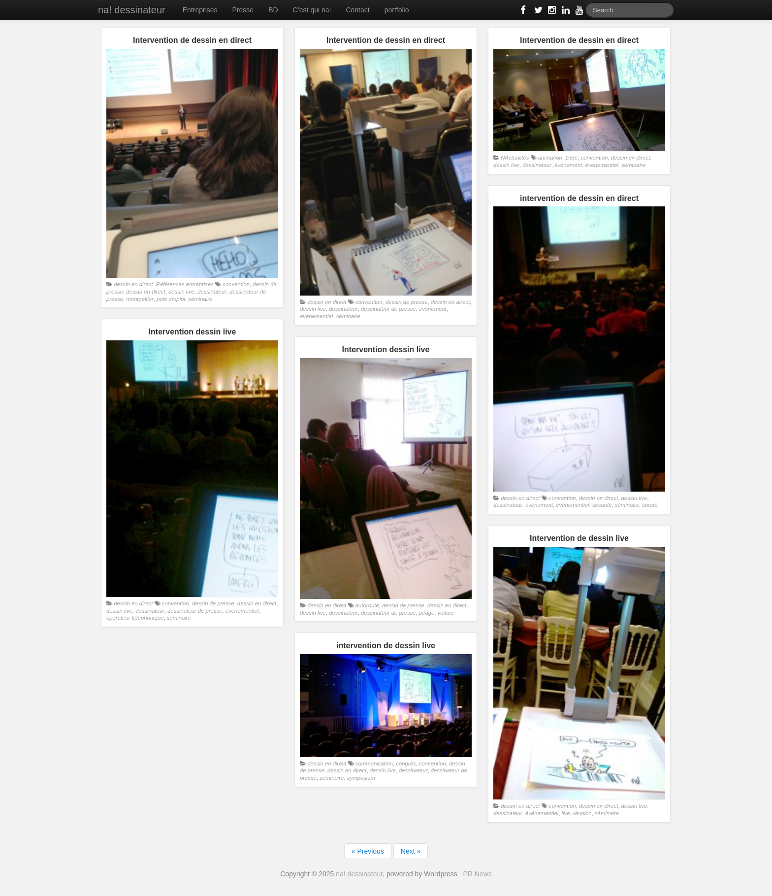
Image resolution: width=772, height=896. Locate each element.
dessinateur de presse (388, 309)
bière (571, 158)
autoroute (367, 605)
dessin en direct (133, 284)
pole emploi (171, 299)
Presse (243, 10)
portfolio (397, 10)
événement (433, 309)
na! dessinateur (131, 9)
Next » (410, 851)
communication (374, 763)
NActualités (515, 158)
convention (236, 284)
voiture (446, 613)
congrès (406, 763)
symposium (361, 778)
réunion (582, 813)
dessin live (181, 292)
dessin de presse (407, 302)
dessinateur (211, 292)
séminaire (200, 299)
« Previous (368, 851)
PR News (477, 874)
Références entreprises (185, 284)
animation (550, 158)
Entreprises (200, 10)
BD (273, 10)
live (566, 813)
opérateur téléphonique (135, 618)
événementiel (316, 316)
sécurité (602, 505)
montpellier (139, 299)
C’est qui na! (312, 10)
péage (427, 613)
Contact (357, 10)
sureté (649, 505)
